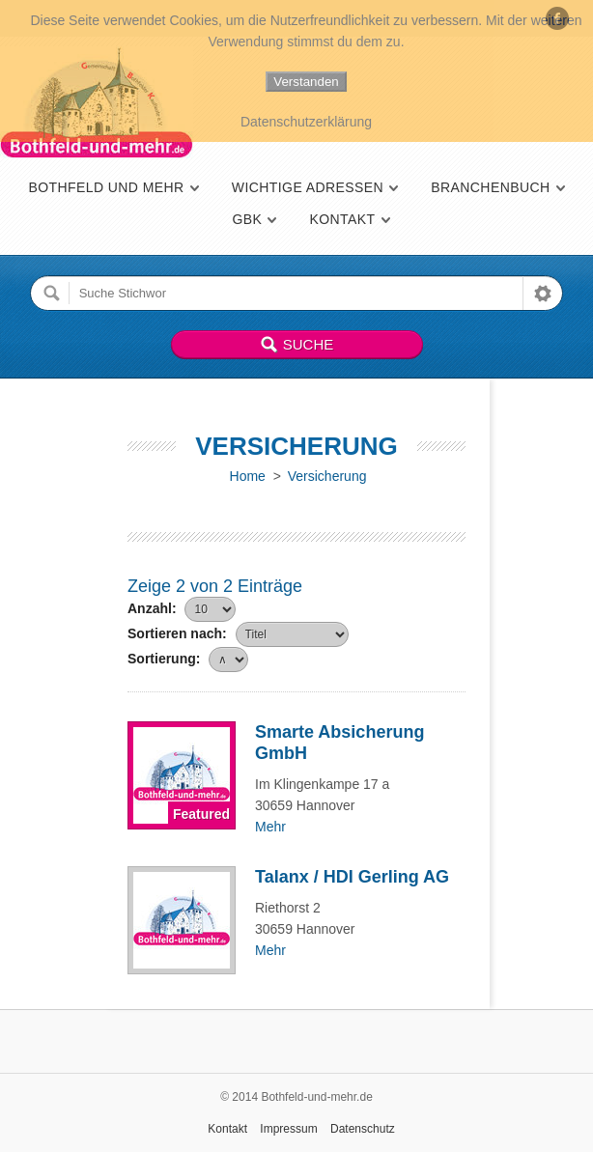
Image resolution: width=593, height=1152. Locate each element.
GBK (247, 219)
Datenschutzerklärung (306, 121)
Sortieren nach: (177, 633)
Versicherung (327, 476)
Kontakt (342, 219)
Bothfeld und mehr (106, 187)
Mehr (270, 826)
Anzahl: (152, 608)
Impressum (288, 1129)
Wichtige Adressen (307, 187)
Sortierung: (163, 658)
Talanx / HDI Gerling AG (352, 876)
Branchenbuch (490, 187)
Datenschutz (362, 1129)
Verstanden (305, 81)
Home (248, 476)
